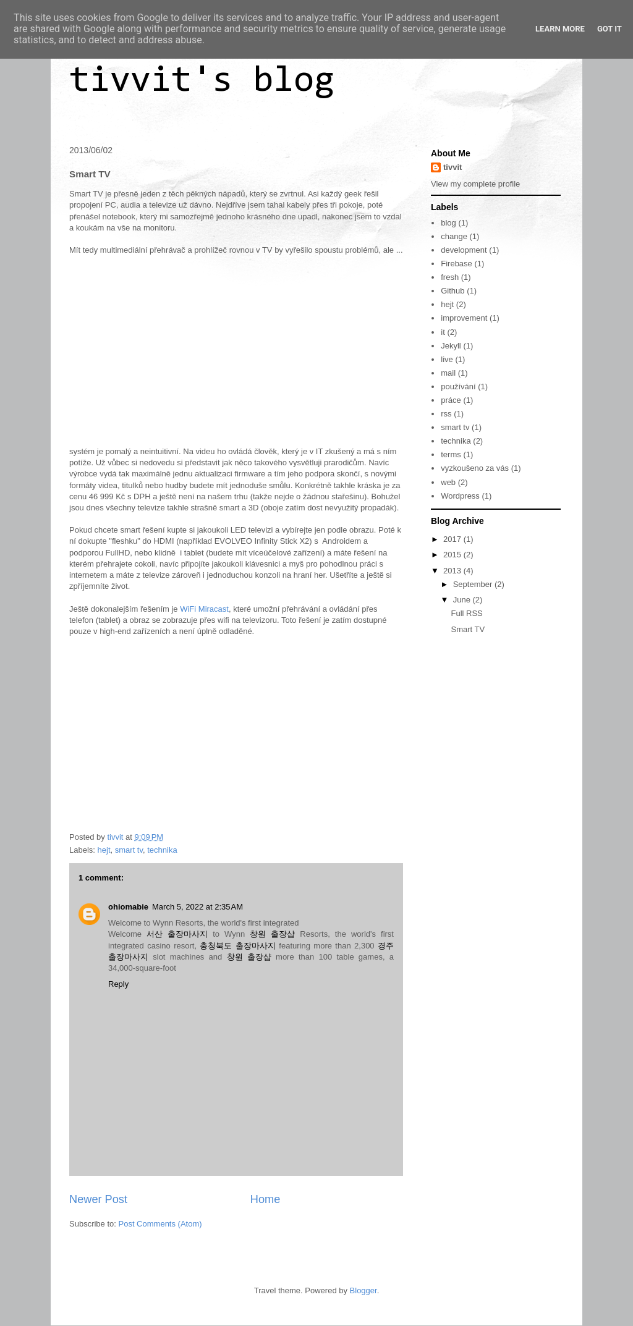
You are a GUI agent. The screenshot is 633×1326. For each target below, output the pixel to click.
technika (162, 850)
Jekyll (451, 345)
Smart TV (468, 629)
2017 (453, 539)
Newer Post (98, 1199)
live (447, 359)
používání (458, 386)
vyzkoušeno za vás (475, 468)
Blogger (363, 1290)
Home (265, 1199)
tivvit (452, 167)
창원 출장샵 (272, 934)
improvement (464, 318)
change (454, 236)
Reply (118, 984)
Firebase (456, 263)
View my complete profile (475, 183)
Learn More (560, 28)
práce (451, 400)
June (463, 599)
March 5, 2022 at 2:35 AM (197, 906)
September (474, 584)
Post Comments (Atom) (160, 1223)
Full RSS (466, 613)
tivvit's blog (201, 81)
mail (448, 373)
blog (448, 222)
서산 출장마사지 (177, 934)
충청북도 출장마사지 (237, 945)
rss (446, 413)
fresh (450, 277)
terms (451, 454)
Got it (609, 28)
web (448, 482)
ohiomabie (128, 906)
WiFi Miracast (204, 609)
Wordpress (460, 495)
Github (452, 290)
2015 (453, 554)
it (443, 332)
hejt (104, 850)
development (463, 250)
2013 (453, 570)
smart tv (129, 850)
